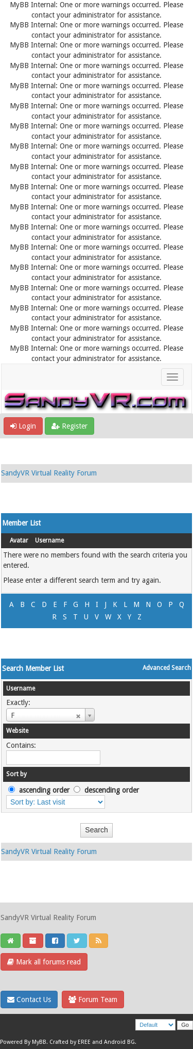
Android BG (119, 1042)
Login (23, 426)
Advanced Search (167, 667)
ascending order (44, 790)
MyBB (39, 1042)
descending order (111, 790)
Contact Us (29, 999)
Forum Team (92, 999)
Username (49, 540)
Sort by (16, 774)
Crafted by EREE (70, 1042)
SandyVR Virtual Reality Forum (49, 473)
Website (17, 730)
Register (69, 426)
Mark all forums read (44, 962)
